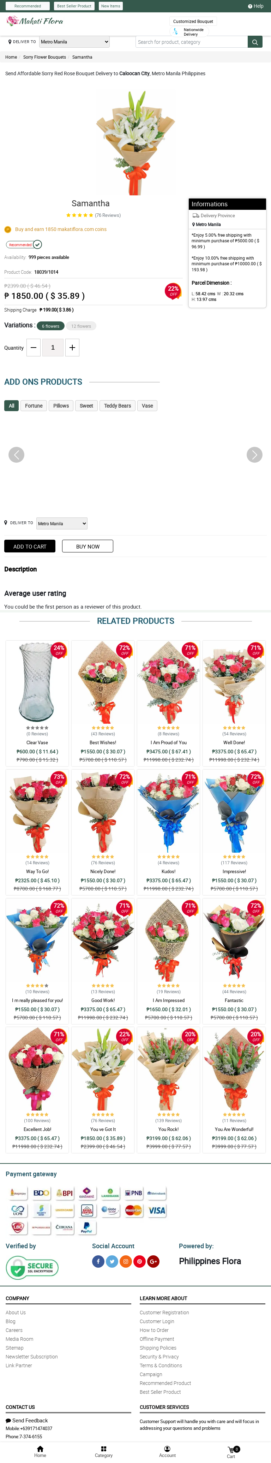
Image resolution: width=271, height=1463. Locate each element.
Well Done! (234, 742)
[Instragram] (126, 1259)
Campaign (151, 1372)
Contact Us (20, 1405)
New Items (110, 5)
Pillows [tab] (61, 405)
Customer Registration (164, 1310)
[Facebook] (98, 1259)
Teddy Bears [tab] (117, 405)
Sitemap (15, 1345)
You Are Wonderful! (234, 1129)
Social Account (111, 1244)
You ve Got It (103, 1129)
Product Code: (30, 272)
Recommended (27, 5)
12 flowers (81, 326)
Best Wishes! (103, 742)
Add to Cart (30, 546)
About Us (16, 1310)
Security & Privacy (159, 1354)
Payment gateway (28, 1173)
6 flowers (50, 326)
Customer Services (164, 1405)
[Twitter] (112, 1259)
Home (11, 57)
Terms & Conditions (161, 1363)
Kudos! (168, 871)
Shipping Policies (158, 1345)
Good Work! (103, 1000)
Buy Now (88, 546)
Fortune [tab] (33, 405)
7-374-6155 (30, 1434)
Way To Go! (37, 871)
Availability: (35, 257)
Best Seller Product (74, 5)
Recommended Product (165, 1381)
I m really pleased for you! (37, 1000)
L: (202, 293)
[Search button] (255, 42)
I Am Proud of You (169, 742)
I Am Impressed (169, 1000)
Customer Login (157, 1319)
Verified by (20, 1244)
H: (203, 299)
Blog (11, 1319)
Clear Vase (37, 742)
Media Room (19, 1336)
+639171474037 (36, 1426)
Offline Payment (157, 1336)
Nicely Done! (102, 871)
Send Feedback (27, 1418)
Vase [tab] (147, 405)
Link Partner (19, 1363)
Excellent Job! (37, 1129)
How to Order (154, 1328)
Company (17, 1296)
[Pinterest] (139, 1259)
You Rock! (168, 1129)
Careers (14, 1328)
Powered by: (195, 1244)
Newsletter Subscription (32, 1354)
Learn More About (163, 1296)
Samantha (82, 57)
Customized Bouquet (193, 21)
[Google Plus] (153, 1259)
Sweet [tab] (86, 405)
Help (256, 6)
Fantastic (234, 1000)
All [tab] (11, 405)
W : (227, 293)
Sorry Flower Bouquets (44, 57)
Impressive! (234, 871)
